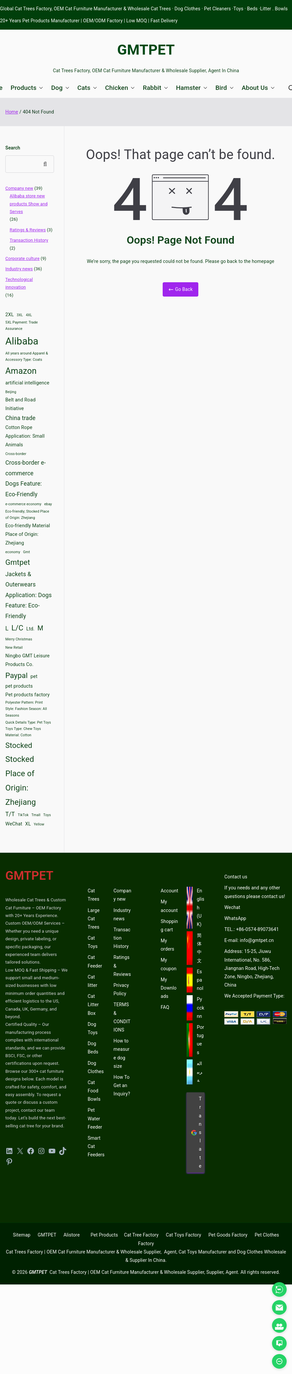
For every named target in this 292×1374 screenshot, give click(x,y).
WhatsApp (235, 918)
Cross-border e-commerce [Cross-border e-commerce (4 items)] (25, 468)
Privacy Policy (121, 989)
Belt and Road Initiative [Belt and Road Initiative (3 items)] (20, 404)
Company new (19, 188)
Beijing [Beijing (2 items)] (10, 392)
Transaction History (29, 240)
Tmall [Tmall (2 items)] (35, 815)
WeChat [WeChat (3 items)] (13, 824)
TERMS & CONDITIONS (122, 1017)
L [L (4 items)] (7, 628)
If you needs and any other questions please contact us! (254, 892)
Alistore (71, 1235)
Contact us (235, 876)
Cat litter (92, 981)
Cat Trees (93, 895)
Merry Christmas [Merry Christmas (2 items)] (18, 639)
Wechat (232, 907)
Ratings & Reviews (28, 229)
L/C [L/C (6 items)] (17, 627)
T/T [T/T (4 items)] (10, 814)
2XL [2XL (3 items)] (9, 315)
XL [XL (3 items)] (28, 824)
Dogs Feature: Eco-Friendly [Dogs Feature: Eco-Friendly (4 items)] (23, 489)
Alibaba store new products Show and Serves (29, 203)
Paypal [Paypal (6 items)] (16, 675)
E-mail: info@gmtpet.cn (249, 940)
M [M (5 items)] (40, 628)
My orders (167, 945)
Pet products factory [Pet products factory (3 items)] (27, 695)
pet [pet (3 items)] (34, 676)
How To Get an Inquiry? (122, 1085)
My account (169, 906)
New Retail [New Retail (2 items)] (14, 647)
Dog (60, 88)
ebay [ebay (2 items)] (48, 504)
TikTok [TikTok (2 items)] (23, 815)
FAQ (165, 1007)
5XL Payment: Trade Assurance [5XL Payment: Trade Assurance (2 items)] (21, 325)
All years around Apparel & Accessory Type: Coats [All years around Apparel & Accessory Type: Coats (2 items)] (26, 356)
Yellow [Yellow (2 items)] (39, 824)
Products (27, 88)
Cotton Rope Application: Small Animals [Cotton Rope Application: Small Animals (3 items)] (25, 436)
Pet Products (104, 1235)
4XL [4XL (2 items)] (29, 315)
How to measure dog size (122, 1053)
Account (169, 890)
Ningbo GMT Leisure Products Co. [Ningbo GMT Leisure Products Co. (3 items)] (27, 660)
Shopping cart (169, 925)
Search (12, 147)
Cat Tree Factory (141, 1235)
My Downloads (169, 988)
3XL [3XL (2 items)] (20, 315)
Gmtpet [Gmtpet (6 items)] (17, 562)
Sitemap (21, 1235)
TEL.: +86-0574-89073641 (251, 929)
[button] (39, 88)
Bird (224, 88)
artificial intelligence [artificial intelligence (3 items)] (27, 383)
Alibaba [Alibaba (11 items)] (21, 341)
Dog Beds (93, 1047)
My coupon (168, 964)
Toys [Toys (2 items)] (47, 815)
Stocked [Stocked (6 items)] (18, 745)
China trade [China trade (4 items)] (20, 418)
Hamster (191, 88)
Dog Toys (93, 1028)
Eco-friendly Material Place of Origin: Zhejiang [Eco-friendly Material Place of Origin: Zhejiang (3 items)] (27, 534)
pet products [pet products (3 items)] (19, 686)
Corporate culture (22, 258)
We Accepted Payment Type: (254, 996)
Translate (196, 1132)
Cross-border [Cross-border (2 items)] (15, 454)
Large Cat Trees (94, 919)
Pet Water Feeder (95, 1118)
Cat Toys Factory (183, 1235)
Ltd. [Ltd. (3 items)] (30, 629)
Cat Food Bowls (94, 1091)
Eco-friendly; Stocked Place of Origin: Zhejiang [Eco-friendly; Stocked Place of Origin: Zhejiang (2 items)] (27, 514)
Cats (87, 88)
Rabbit (155, 88)
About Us (258, 88)
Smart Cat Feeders (96, 1146)
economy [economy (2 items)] (12, 552)
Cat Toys (93, 942)
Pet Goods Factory (227, 1235)
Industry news (19, 268)
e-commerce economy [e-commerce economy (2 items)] (23, 504)
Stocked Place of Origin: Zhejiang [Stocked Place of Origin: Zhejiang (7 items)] (20, 780)
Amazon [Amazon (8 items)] (21, 371)
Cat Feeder (95, 961)
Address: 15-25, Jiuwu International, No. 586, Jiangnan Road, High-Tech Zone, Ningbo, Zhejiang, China (252, 968)
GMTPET (146, 49)
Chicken (120, 88)
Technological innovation (19, 283)
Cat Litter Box (93, 1005)
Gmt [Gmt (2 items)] (26, 552)
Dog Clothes (96, 1067)
